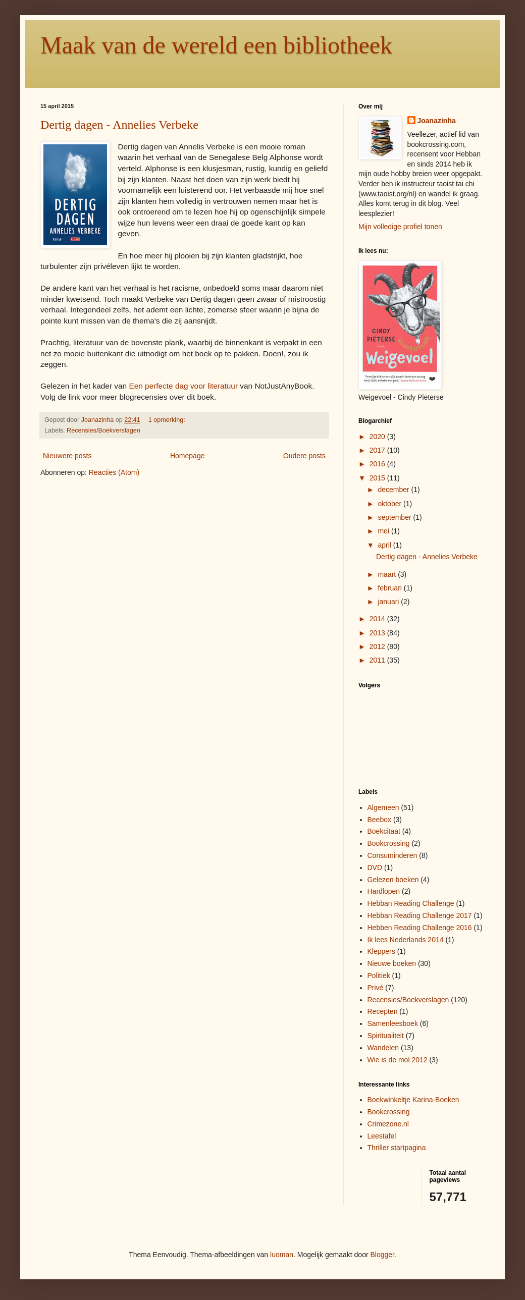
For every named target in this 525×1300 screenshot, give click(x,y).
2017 (378, 450)
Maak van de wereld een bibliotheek (216, 45)
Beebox (379, 820)
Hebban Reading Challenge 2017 (420, 915)
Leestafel (382, 1136)
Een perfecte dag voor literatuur (183, 386)
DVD (375, 867)
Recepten (383, 1011)
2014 (378, 619)
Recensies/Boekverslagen (103, 430)
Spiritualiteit (386, 1036)
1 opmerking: (167, 419)
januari (389, 602)
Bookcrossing (389, 843)
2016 (378, 464)
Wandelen (383, 1048)
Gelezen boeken (393, 880)
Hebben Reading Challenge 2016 (420, 928)
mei (384, 531)
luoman (281, 1255)
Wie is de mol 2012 (398, 1060)
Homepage (187, 456)
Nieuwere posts (67, 456)
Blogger (382, 1255)
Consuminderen (392, 855)
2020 (378, 436)
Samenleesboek (393, 1023)
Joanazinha (436, 121)
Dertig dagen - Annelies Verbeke (119, 124)
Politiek (379, 975)
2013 (378, 633)
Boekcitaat (384, 831)
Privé (376, 988)
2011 (378, 660)
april (385, 545)
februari (390, 588)
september (395, 517)
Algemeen (383, 807)
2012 (378, 646)
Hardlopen (384, 891)
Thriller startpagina (397, 1148)
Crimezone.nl (388, 1124)
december (394, 489)
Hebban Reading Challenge (411, 903)
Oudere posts (304, 456)
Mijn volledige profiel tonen (400, 227)
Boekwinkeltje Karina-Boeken (413, 1100)
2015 (378, 478)
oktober (390, 504)
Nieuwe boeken (392, 963)
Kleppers (381, 951)
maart (388, 574)
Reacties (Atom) (114, 472)
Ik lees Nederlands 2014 (406, 940)
